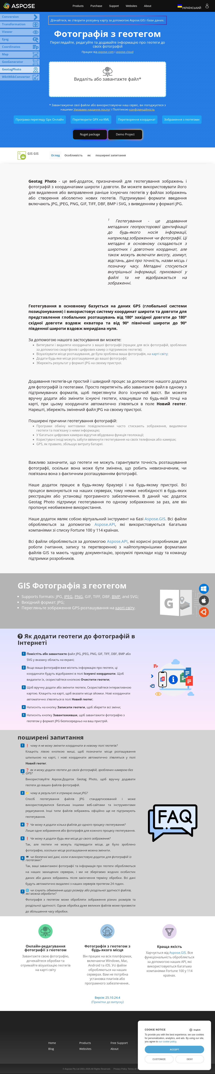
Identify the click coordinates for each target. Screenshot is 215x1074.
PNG (79, 596)
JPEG (68, 596)
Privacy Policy (120, 1069)
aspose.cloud (125, 52)
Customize (159, 1059)
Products (78, 6)
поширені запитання (111, 155)
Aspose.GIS (155, 518)
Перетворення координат (136, 119)
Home (52, 1043)
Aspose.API (105, 524)
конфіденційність (142, 109)
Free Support (119, 1043)
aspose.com (106, 52)
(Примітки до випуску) (107, 1002)
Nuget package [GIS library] (90, 134)
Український (189, 5)
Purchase (96, 6)
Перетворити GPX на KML (91, 119)
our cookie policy (167, 1041)
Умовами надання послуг (92, 109)
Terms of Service (136, 1069)
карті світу (160, 354)
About (147, 6)
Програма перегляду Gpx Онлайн (40, 119)
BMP (116, 596)
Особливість (73, 155)
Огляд (55, 155)
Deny (190, 1059)
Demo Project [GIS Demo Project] (125, 134)
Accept (174, 1049)
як (89, 155)
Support (114, 6)
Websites (131, 6)
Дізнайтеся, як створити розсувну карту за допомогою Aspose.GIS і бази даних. (107, 20)
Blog (51, 1049)
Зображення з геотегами (182, 119)
